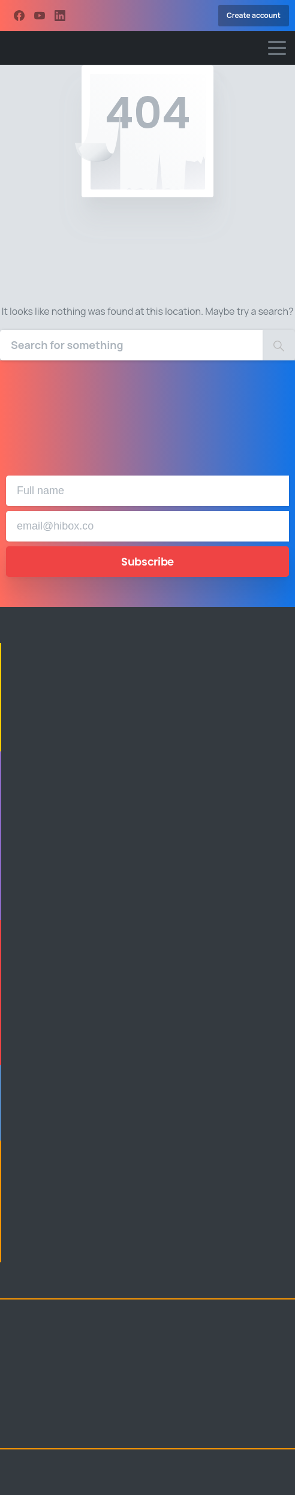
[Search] (131, 345)
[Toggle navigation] (277, 48)
